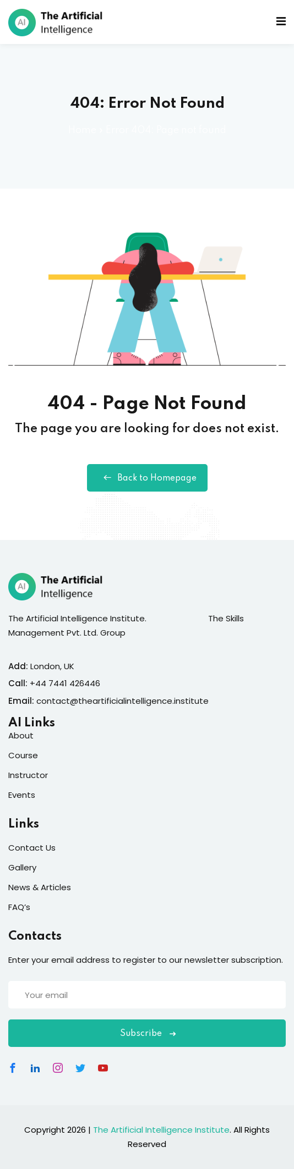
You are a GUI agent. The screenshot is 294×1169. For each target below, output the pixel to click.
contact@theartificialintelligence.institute (122, 701)
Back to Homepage (147, 478)
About (21, 735)
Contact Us (32, 847)
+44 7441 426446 (65, 683)
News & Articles (39, 887)
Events (21, 795)
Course (23, 755)
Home (82, 130)
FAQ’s (19, 907)
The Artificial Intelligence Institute (161, 1129)
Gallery (22, 867)
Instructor (28, 775)
